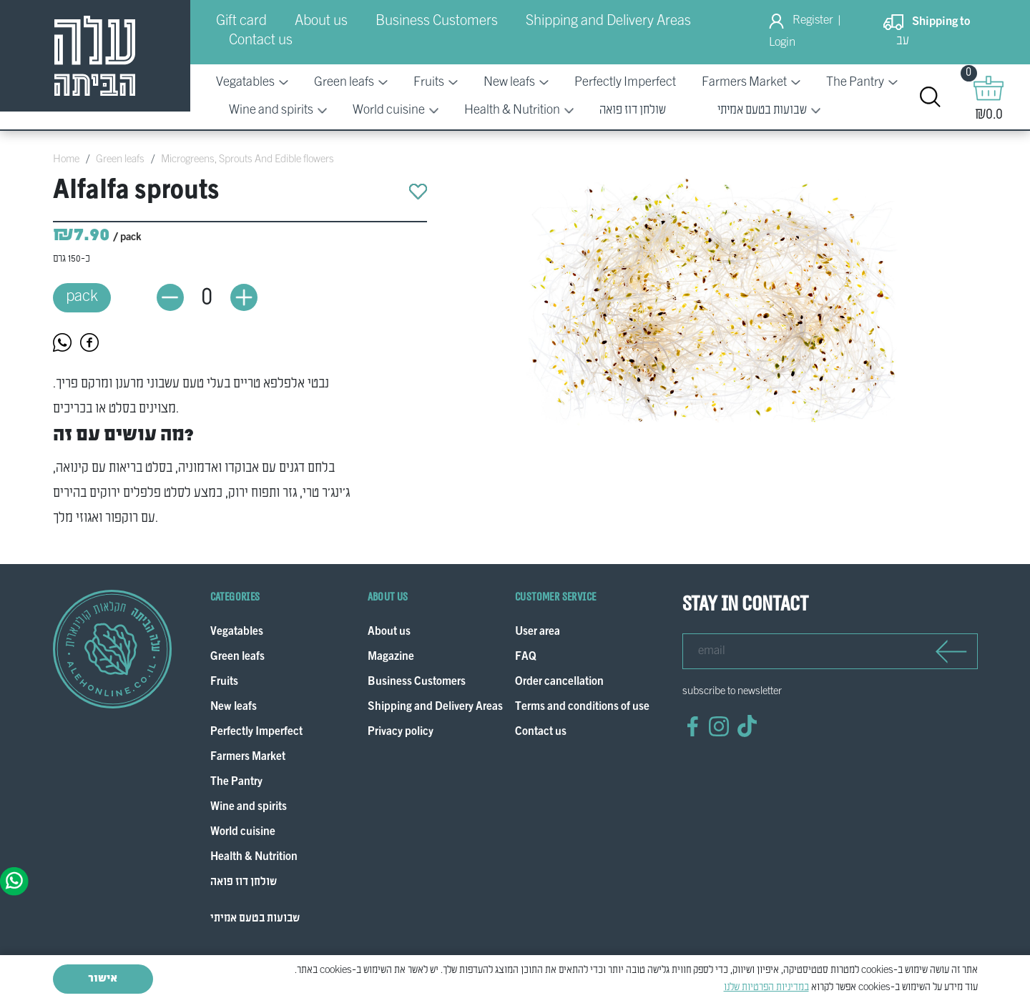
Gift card (241, 21)
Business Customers (437, 21)
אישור (102, 978)
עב (902, 41)
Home (66, 159)
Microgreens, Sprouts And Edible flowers (247, 159)
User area (537, 632)
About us (321, 21)
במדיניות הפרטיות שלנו (766, 987)
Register (813, 21)
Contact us (261, 40)
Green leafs (120, 159)
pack (82, 297)
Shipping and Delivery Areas (608, 21)
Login (782, 43)
